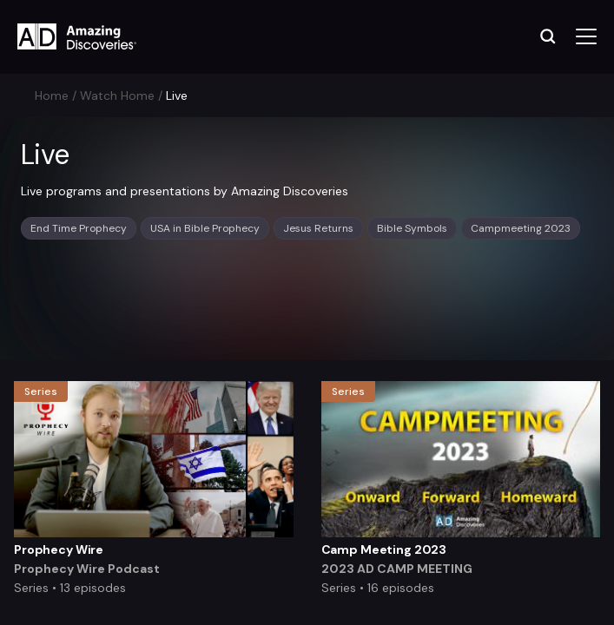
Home (52, 95)
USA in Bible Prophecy (205, 228)
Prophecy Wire (58, 549)
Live (177, 95)
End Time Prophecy (78, 228)
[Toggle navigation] (586, 36)
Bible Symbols (412, 228)
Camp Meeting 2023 (384, 549)
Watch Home (117, 95)
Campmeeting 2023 (521, 228)
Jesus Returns (318, 228)
